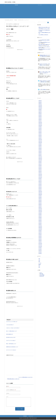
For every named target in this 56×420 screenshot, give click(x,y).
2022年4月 (40, 168)
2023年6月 (40, 148)
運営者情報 (16, 5)
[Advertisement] (28, 13)
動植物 (12, 29)
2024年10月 (40, 125)
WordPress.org (42, 276)
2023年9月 (40, 144)
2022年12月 (40, 157)
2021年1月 (40, 190)
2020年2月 (40, 206)
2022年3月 (40, 170)
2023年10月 (40, 142)
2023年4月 (40, 151)
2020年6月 (40, 200)
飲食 (39, 266)
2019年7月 (40, 216)
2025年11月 (40, 106)
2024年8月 (40, 128)
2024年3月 (40, 135)
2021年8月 (40, 180)
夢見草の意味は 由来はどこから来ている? (13, 379)
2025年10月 (40, 108)
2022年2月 (40, 171)
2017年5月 (40, 253)
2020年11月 (40, 193)
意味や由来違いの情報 (12, 2)
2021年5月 (40, 184)
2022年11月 (40, 158)
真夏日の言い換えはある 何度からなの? (44, 27)
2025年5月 (40, 115)
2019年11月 (40, 210)
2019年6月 (40, 217)
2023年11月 (40, 141)
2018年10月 (40, 229)
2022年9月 (40, 161)
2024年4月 (40, 134)
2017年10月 (40, 246)
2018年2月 (40, 240)
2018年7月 (40, 233)
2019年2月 (40, 223)
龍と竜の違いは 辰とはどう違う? (10, 337)
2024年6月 (40, 131)
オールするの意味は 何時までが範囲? (44, 40)
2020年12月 (40, 191)
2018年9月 (40, 230)
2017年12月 (40, 243)
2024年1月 (40, 138)
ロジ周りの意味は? (43, 89)
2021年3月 (40, 187)
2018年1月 (40, 242)
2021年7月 (40, 181)
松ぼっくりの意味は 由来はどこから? (11, 331)
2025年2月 (40, 119)
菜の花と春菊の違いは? (9, 334)
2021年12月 (40, 174)
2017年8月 (40, 249)
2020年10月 (40, 194)
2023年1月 (40, 155)
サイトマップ (40, 5)
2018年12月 (40, 226)
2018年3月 (40, 239)
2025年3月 (40, 118)
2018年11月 (40, 227)
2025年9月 (40, 109)
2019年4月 (40, 220)
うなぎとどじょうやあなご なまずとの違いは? (12, 328)
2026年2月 (40, 102)
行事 (39, 260)
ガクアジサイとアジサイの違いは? (11, 350)
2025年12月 (40, 105)
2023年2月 (40, 154)
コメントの (42, 275)
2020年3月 (40, 204)
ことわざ (40, 263)
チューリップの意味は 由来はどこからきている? (25, 377)
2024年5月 (40, 132)
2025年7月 (40, 112)
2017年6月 (40, 252)
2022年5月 (40, 167)
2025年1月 (40, 121)
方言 (39, 267)
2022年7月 (40, 164)
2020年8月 (40, 197)
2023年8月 (40, 145)
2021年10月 (40, 177)
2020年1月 (40, 207)
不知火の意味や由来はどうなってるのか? (44, 49)
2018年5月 (40, 236)
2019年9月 (40, 213)
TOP (9, 20)
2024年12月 (40, 122)
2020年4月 (40, 203)
